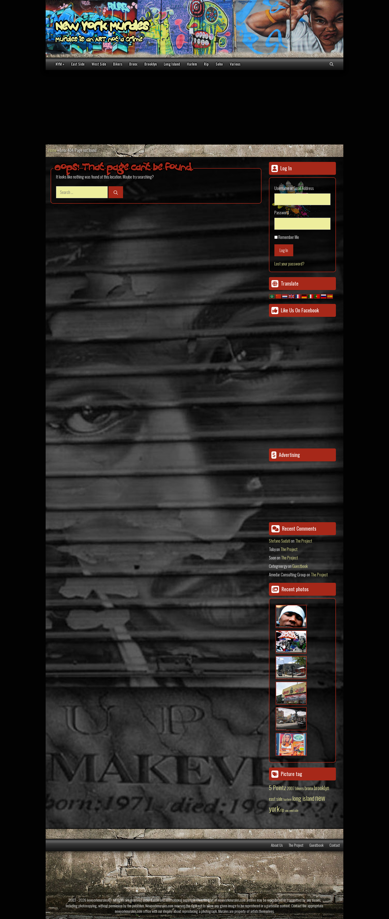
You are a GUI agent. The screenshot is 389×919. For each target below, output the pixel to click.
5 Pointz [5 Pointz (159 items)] (277, 787)
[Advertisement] (194, 107)
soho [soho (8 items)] (287, 810)
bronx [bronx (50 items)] (309, 787)
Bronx (133, 64)
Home (52, 150)
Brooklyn (150, 64)
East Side (78, 64)
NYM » (60, 64)
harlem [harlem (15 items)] (287, 799)
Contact (334, 845)
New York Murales (102, 27)
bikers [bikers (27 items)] (299, 788)
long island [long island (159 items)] (303, 798)
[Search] (115, 192)
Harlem (192, 64)
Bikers (117, 64)
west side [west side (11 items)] (293, 810)
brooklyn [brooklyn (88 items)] (321, 788)
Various (235, 64)
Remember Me (288, 237)
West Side (99, 64)
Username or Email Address (294, 188)
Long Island (172, 64)
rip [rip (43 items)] (282, 809)
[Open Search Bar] (331, 64)
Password (281, 212)
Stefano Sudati (279, 541)
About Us (277, 845)
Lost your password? (289, 263)
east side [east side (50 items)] (276, 798)
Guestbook (300, 566)
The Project (303, 541)
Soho (219, 64)
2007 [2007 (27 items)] (290, 788)
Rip (206, 64)
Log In (284, 250)
